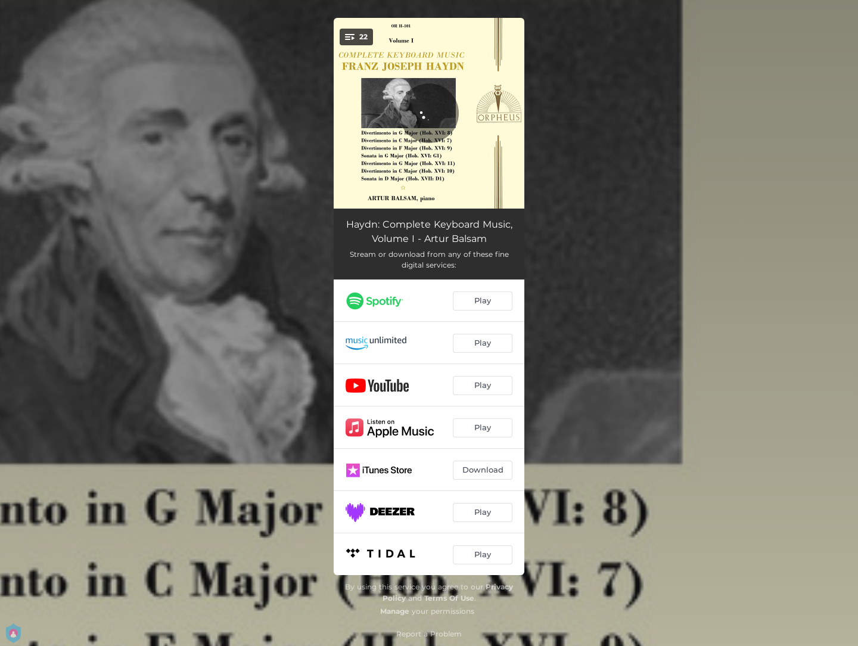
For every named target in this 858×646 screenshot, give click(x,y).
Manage (394, 611)
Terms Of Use (449, 598)
